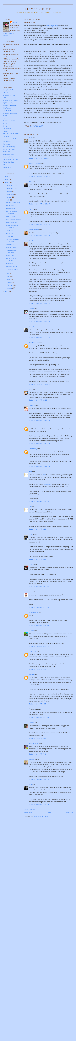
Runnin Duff (6, 152)
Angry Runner (33, 612)
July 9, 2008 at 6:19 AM (39, 805)
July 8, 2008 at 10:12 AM (39, 176)
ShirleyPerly (33, 449)
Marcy (31, 209)
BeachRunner (33, 327)
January (9, 288)
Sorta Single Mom (52, 26)
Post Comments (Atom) (40, 817)
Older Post (69, 813)
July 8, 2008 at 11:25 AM (39, 384)
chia (30, 472)
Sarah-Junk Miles (8, 154)
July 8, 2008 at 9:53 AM (39, 158)
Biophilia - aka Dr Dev (10, 105)
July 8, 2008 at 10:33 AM (39, 236)
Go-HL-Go (6, 126)
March (9, 282)
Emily (4, 118)
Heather (31, 722)
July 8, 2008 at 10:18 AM (39, 204)
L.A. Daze (6, 136)
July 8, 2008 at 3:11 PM (39, 607)
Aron (30, 534)
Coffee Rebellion (11, 266)
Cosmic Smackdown (13, 202)
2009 (7, 180)
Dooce (5, 116)
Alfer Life (5, 92)
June (8, 273)
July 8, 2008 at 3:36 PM (39, 626)
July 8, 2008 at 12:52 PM (39, 443)
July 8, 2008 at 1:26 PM (39, 501)
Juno (44, 475)
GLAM (5, 123)
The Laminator (34, 743)
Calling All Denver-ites (13, 219)
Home (49, 813)
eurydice (32, 405)
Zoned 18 (9, 230)
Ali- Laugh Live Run (9, 95)
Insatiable (9, 263)
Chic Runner (7, 110)
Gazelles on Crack (9, 121)
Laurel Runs (7, 141)
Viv (30, 426)
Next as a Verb (11, 216)
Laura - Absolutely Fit (9, 139)
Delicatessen (47, 484)
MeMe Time (10, 255)
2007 (7, 291)
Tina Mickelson (34, 343)
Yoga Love (9, 236)
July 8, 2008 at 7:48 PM (39, 779)
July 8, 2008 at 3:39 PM (39, 646)
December (10, 185)
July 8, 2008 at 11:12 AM (39, 337)
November (10, 188)
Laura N (31, 759)
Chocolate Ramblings (10, 113)
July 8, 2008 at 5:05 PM (39, 704)
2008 (7, 183)
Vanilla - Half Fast (8, 162)
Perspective (10, 205)
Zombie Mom (7, 167)
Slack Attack (10, 244)
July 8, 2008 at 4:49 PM (39, 669)
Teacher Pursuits (34, 163)
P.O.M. (15, 22)
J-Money (5, 131)
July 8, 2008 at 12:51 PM (39, 420)
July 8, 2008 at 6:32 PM (39, 717)
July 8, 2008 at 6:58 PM (39, 738)
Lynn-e (31, 564)
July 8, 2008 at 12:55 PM (39, 466)
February (10, 285)
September (10, 194)
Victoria (31, 674)
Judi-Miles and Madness (10, 134)
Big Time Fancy (8, 103)
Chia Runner (7, 108)
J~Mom (31, 631)
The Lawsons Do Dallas (10, 159)
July (8, 200)
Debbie (31, 308)
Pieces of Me (38, 9)
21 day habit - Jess (9, 90)
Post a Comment (29, 809)
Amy (30, 784)
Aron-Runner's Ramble (10, 100)
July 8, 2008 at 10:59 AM (39, 322)
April (8, 279)
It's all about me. (36, 127)
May (8, 276)
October (9, 191)
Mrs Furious (6, 144)
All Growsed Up (11, 222)
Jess (30, 389)
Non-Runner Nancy (9, 146)
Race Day (9, 233)
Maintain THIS (11, 247)
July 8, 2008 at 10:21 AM (39, 224)
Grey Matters (7, 128)
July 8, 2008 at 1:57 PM (39, 559)
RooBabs (32, 241)
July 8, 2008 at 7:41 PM (39, 754)
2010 (7, 177)
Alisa (30, 181)
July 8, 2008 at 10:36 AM (39, 303)
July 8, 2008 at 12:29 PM (39, 400)
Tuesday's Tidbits (12, 269)
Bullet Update (10, 208)
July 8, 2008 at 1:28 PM (39, 529)
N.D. (30, 138)
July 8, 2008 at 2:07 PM (39, 587)
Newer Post (28, 813)
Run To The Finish (9, 149)
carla (30, 592)
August (9, 197)
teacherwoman (34, 230)
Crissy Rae (32, 651)
